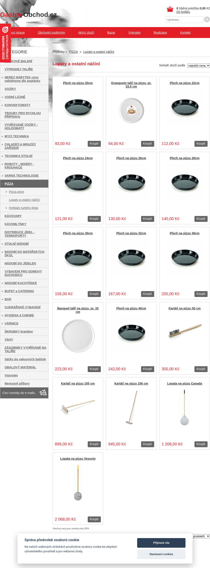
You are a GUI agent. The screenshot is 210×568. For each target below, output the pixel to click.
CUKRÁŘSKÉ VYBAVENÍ (22, 307)
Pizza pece (16, 191)
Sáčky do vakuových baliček (25, 359)
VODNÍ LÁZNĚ (15, 97)
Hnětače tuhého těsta (23, 208)
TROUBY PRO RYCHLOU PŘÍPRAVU (23, 114)
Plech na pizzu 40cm (131, 308)
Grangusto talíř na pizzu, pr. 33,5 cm (131, 84)
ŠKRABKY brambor (19, 331)
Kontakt (185, 32)
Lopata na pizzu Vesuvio (78, 458)
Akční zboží (86, 32)
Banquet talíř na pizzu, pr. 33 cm (77, 310)
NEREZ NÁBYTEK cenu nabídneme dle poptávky (22, 79)
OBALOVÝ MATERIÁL (20, 367)
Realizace (160, 32)
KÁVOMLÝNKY (15, 224)
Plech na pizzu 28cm (185, 158)
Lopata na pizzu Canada (184, 383)
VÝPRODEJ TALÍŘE (19, 69)
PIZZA (9, 183)
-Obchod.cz (28, 14)
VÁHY (9, 339)
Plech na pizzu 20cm (78, 83)
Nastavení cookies (161, 554)
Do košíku (183, 12)
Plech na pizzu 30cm (78, 233)
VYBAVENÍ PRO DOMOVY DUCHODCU (23, 273)
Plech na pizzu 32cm (131, 233)
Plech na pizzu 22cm (185, 83)
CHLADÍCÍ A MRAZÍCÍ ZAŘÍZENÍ (20, 146)
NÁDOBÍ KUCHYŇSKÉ (21, 283)
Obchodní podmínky (51, 32)
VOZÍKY (10, 89)
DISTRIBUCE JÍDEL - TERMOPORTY (20, 233)
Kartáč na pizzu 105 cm (78, 383)
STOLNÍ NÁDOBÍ (17, 243)
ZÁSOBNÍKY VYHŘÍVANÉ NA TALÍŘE (25, 349)
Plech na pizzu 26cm (131, 158)
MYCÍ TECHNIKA (17, 136)
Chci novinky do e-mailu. (19, 393)
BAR (8, 299)
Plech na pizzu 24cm (78, 158)
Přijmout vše (161, 542)
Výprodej (134, 32)
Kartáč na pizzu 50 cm (185, 308)
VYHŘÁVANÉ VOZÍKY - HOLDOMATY (21, 126)
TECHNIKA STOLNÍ (18, 156)
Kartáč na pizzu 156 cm (131, 383)
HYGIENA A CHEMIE (19, 315)
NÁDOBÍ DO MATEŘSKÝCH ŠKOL (24, 253)
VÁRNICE (11, 323)
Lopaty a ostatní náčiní (24, 200)
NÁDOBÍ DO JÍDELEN (20, 263)
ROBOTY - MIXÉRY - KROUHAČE (19, 165)
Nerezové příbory (17, 383)
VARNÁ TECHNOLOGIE (21, 175)
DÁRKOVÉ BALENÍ (18, 61)
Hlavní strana (15, 32)
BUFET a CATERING (19, 291)
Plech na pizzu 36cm (185, 233)
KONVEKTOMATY (17, 105)
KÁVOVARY (13, 216)
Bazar (111, 32)
